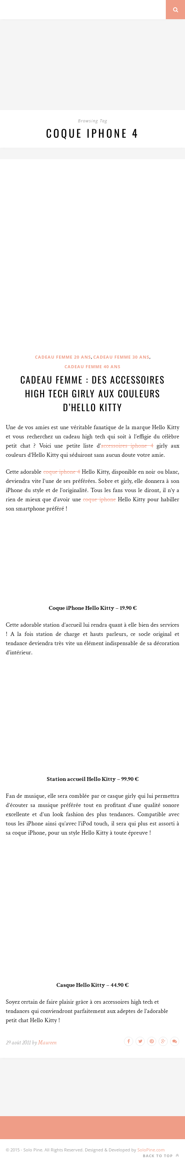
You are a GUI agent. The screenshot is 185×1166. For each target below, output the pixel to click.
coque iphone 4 (62, 472)
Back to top (161, 1155)
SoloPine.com (151, 1150)
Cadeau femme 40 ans (92, 366)
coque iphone (99, 500)
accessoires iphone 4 (127, 446)
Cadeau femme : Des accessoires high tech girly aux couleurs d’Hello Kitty (92, 393)
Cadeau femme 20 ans (63, 357)
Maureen (47, 1042)
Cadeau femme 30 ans (121, 357)
